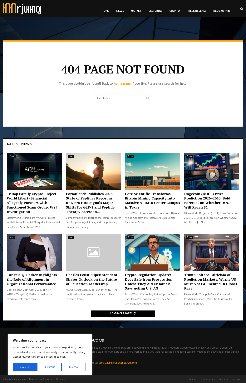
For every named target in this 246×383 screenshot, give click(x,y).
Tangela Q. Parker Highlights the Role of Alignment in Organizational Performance (32, 279)
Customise (25, 367)
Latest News (19, 143)
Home (105, 10)
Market (136, 10)
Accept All (75, 367)
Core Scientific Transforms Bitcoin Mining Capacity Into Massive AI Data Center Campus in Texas (152, 200)
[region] (50, 355)
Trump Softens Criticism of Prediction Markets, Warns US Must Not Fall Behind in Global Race (210, 281)
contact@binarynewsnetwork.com (117, 362)
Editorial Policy (207, 379)
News (120, 10)
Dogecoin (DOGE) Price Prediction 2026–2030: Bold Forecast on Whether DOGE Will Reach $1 (207, 200)
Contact (236, 379)
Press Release (196, 10)
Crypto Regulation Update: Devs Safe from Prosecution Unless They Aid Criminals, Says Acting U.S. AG (148, 281)
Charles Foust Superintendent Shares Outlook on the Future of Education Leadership (91, 279)
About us (223, 379)
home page (122, 83)
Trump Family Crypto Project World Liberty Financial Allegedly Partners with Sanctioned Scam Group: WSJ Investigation (32, 202)
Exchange (155, 10)
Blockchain (221, 10)
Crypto (174, 10)
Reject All (50, 367)
